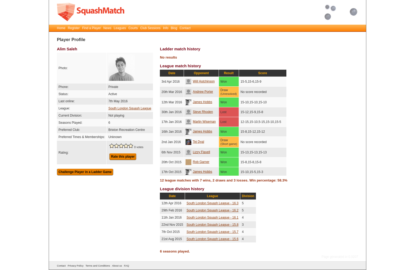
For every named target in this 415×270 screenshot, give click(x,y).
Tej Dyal (195, 142)
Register (74, 28)
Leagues (120, 28)
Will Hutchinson (200, 81)
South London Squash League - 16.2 (212, 210)
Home (61, 28)
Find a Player (91, 28)
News (107, 28)
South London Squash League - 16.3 (212, 203)
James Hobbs (199, 102)
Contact (185, 28)
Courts (133, 28)
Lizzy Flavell (198, 152)
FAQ (126, 265)
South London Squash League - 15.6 (212, 239)
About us (117, 265)
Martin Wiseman (201, 121)
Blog (174, 28)
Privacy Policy (76, 265)
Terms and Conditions (97, 265)
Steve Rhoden (199, 112)
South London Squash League (129, 108)
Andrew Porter (199, 92)
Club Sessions (150, 28)
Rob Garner (197, 162)
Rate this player (122, 156)
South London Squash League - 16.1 (212, 217)
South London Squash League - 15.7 (212, 232)
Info (165, 28)
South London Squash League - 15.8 (212, 225)
